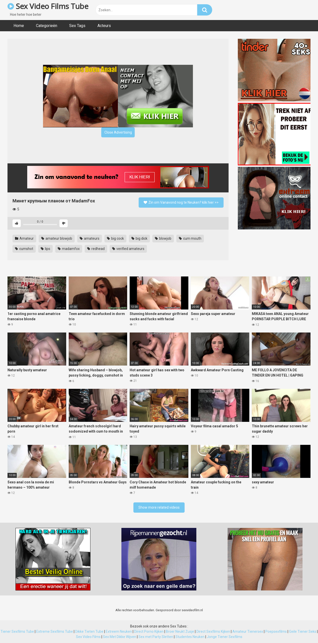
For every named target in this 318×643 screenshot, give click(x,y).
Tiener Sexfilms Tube (17, 631)
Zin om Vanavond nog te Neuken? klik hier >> (181, 202)
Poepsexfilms (276, 631)
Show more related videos (159, 507)
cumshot (24, 249)
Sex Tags (77, 25)
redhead (96, 249)
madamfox (69, 249)
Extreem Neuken (119, 631)
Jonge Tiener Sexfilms (224, 637)
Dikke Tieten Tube (89, 631)
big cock (115, 238)
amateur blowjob (56, 238)
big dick (139, 238)
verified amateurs (128, 249)
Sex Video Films (88, 637)
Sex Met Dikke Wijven (119, 637)
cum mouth (190, 238)
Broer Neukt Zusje (180, 631)
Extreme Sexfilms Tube (54, 631)
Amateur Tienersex (247, 631)
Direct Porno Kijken (149, 631)
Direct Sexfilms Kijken (213, 631)
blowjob (163, 238)
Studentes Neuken (190, 637)
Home (18, 25)
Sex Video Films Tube (47, 6)
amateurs (89, 238)
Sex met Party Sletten (155, 637)
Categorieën (46, 25)
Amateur (24, 238)
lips (45, 249)
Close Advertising (118, 132)
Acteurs (104, 25)
